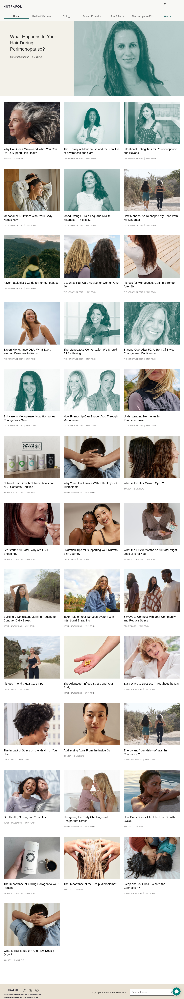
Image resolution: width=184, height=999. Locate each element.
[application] (176, 991)
